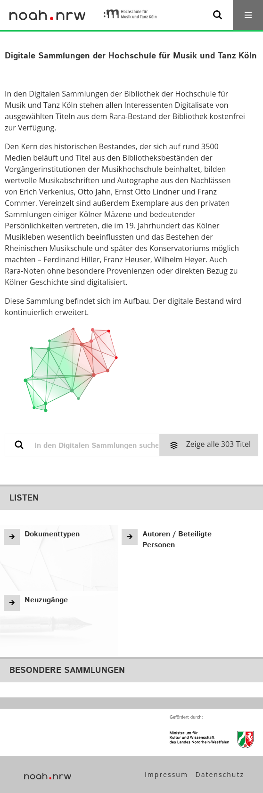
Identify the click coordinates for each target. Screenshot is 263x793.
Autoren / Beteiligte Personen (177, 539)
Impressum (166, 774)
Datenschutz (220, 774)
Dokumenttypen (52, 534)
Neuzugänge (46, 600)
